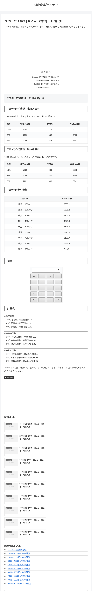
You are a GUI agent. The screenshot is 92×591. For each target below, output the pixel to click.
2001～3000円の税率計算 (19, 497)
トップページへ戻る (37, 584)
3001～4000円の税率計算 (19, 501)
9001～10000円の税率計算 (19, 524)
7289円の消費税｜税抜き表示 (47, 80)
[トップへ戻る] (89, 588)
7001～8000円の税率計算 (19, 516)
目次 (43, 72)
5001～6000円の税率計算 (19, 509)
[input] (46, 559)
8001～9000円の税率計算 (19, 520)
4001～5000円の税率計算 (19, 505)
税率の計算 (9, 378)
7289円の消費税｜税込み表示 (47, 84)
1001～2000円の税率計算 (19, 494)
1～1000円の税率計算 (17, 490)
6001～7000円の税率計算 (19, 512)
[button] (87, 559)
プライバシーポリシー (54, 584)
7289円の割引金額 (43, 87)
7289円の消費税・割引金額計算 (46, 77)
